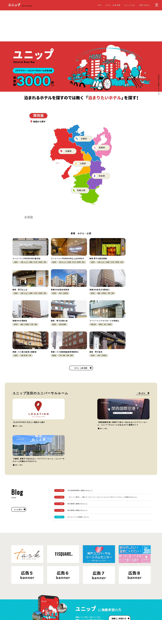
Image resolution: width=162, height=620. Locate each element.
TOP (99, 5)
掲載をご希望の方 (119, 559)
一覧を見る (141, 368)
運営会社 (45, 606)
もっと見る (18, 450)
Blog (84, 604)
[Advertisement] (81, 25)
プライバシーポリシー (33, 606)
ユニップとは (129, 5)
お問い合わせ (144, 5)
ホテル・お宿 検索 (113, 5)
